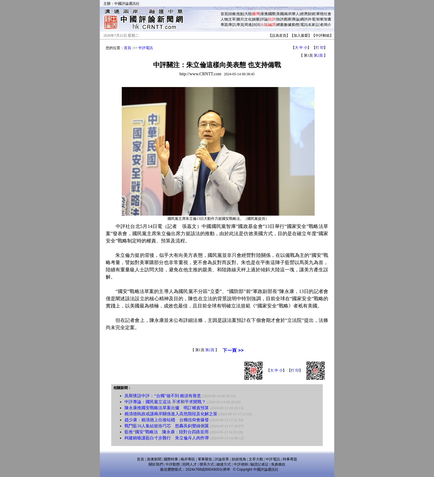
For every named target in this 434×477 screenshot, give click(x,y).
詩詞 (255, 25)
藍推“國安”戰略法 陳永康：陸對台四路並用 (166, 432)
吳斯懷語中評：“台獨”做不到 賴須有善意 (162, 396)
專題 (224, 25)
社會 (327, 14)
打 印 (320, 47)
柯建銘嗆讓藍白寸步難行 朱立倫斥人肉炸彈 (166, 438)
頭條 (232, 14)
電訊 (303, 25)
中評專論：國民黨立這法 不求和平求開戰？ (165, 402)
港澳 (264, 14)
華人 (295, 14)
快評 (280, 19)
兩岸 (287, 14)
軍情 (319, 14)
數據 (287, 25)
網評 (303, 19)
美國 (280, 14)
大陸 (248, 14)
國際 (271, 14)
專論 (295, 19)
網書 (280, 25)
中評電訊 (145, 48)
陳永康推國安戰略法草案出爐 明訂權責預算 (166, 408)
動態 (295, 25)
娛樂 (255, 19)
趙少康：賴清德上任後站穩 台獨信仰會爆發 (166, 420)
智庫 (319, 19)
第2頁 (318, 55)
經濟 (303, 14)
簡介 (327, 25)
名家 (311, 25)
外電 (311, 19)
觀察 (287, 19)
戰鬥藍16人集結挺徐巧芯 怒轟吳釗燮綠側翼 (166, 426)
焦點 (240, 14)
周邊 (248, 25)
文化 (248, 19)
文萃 (232, 19)
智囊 (327, 19)
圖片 (240, 19)
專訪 (232, 25)
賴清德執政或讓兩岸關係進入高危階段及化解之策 (170, 414)
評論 (264, 19)
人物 (224, 19)
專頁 (240, 25)
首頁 (224, 14)
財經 (311, 14)
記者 (319, 25)
